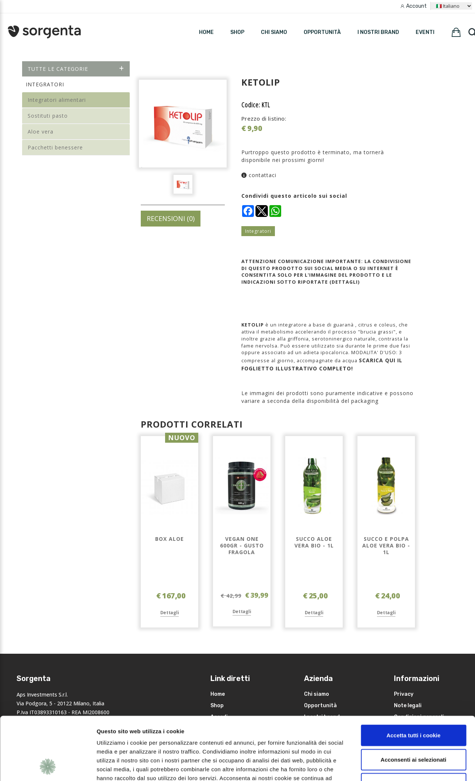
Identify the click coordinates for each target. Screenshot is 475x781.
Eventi (425, 32)
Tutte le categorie (76, 68)
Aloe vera (40, 131)
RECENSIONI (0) (171, 218)
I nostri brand (378, 32)
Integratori (258, 231)
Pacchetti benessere (55, 147)
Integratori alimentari (57, 99)
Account (416, 6)
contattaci (258, 175)
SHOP (237, 32)
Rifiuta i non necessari (413, 724)
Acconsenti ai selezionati (413, 700)
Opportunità (322, 32)
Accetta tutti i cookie (414, 676)
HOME (206, 32)
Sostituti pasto (48, 115)
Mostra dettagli (391, 766)
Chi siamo (274, 32)
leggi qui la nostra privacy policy (143, 736)
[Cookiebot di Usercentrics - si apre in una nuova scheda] (47, 766)
